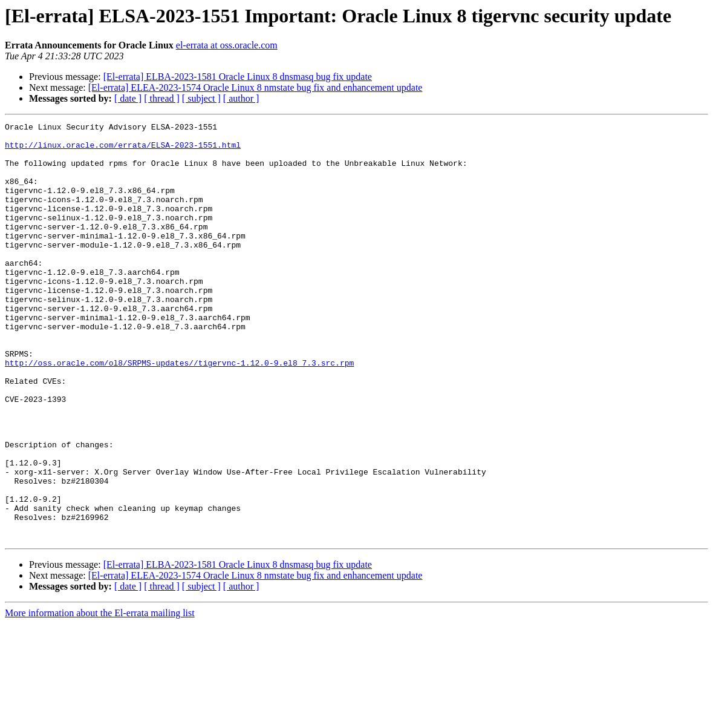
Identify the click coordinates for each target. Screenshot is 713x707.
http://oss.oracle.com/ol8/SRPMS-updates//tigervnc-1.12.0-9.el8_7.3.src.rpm (179, 411)
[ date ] (128, 98)
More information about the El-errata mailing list (100, 696)
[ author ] (241, 98)
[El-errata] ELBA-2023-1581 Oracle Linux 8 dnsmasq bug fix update (237, 76)
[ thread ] (162, 98)
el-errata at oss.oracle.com (227, 45)
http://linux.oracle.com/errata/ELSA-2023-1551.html (123, 150)
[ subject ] (201, 98)
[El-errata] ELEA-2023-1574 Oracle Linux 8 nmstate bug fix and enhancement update (255, 87)
